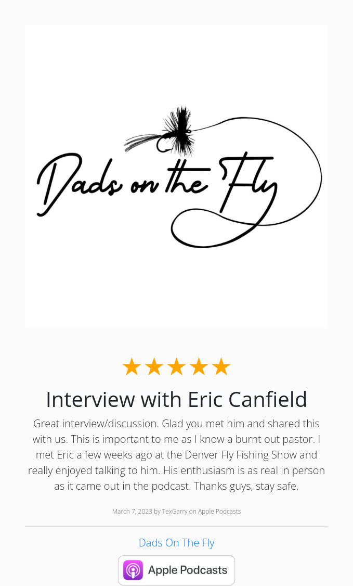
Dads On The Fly (177, 543)
